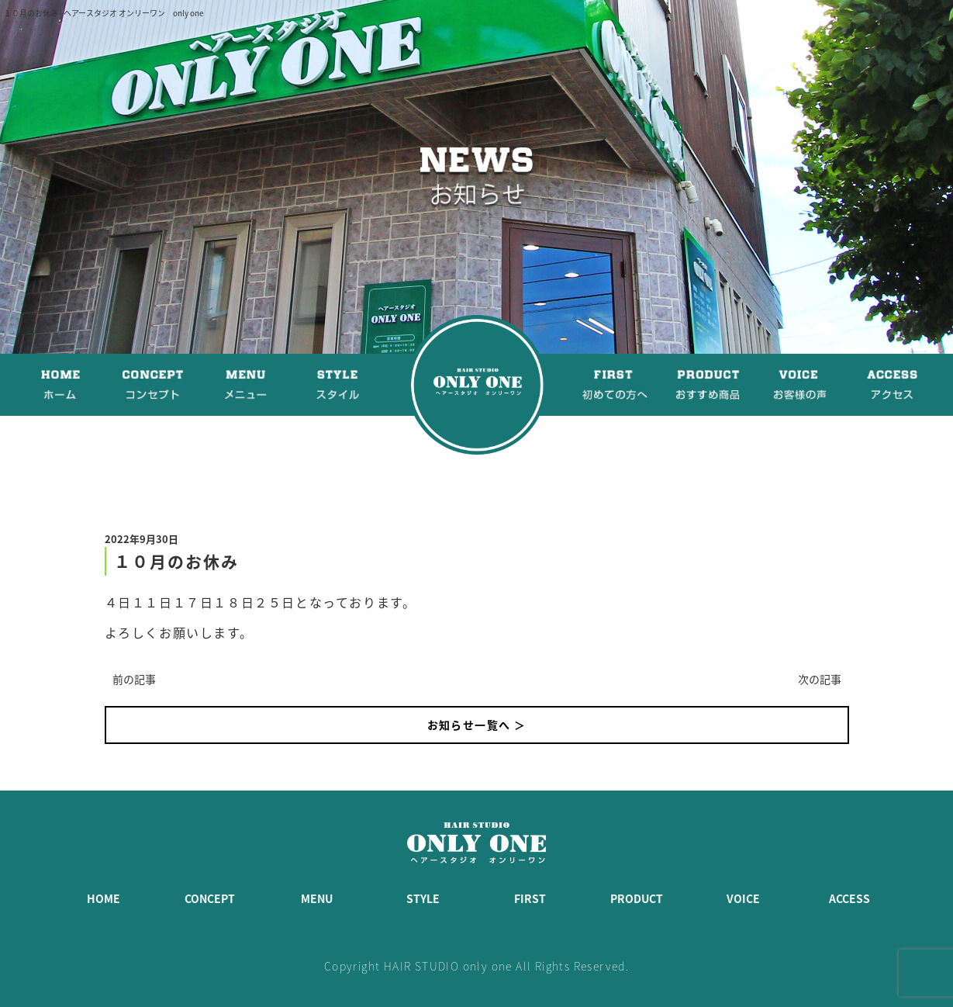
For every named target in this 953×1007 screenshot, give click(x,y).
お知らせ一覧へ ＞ (477, 724)
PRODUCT (636, 898)
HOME (103, 898)
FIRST (530, 898)
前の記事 (134, 679)
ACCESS (849, 898)
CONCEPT (210, 898)
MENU (317, 898)
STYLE (423, 898)
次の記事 (819, 679)
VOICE (743, 898)
